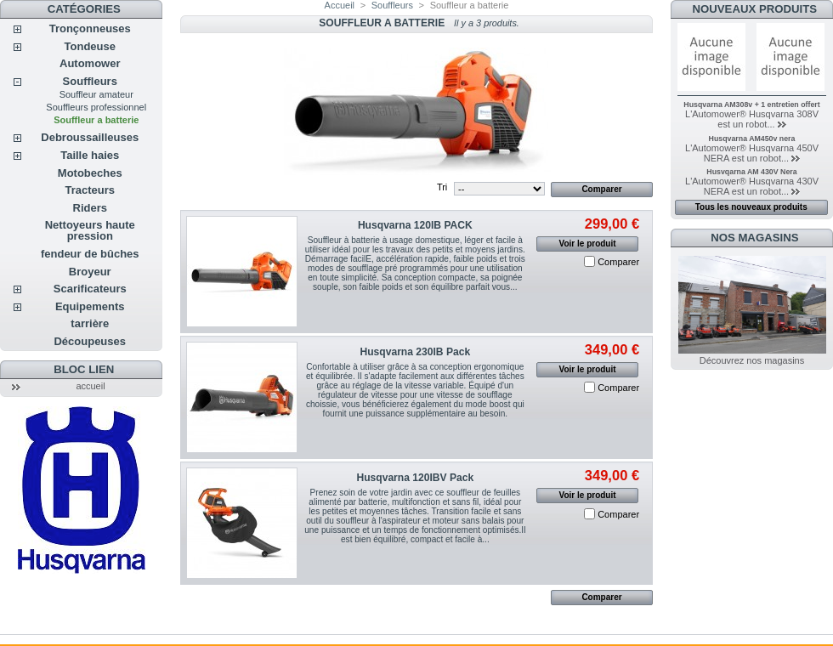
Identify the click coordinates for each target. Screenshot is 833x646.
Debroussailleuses (90, 137)
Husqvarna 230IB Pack (415, 352)
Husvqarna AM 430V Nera (751, 171)
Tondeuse (90, 46)
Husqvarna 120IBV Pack (414, 478)
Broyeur (90, 271)
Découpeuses (90, 341)
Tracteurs (90, 190)
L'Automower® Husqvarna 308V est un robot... (752, 119)
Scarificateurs (90, 288)
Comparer (618, 262)
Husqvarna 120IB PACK (415, 225)
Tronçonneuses (90, 28)
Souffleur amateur (96, 94)
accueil (90, 386)
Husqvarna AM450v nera (752, 138)
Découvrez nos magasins (752, 360)
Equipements (90, 306)
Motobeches (90, 173)
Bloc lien (84, 369)
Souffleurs (90, 81)
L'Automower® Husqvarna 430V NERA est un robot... (752, 186)
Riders (90, 207)
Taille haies (89, 155)
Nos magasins (754, 237)
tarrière (90, 323)
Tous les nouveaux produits (751, 207)
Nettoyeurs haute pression (90, 230)
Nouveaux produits (755, 9)
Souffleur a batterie (96, 120)
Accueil (339, 5)
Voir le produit (587, 243)
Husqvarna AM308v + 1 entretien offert (751, 104)
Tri (442, 187)
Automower (90, 63)
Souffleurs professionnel (96, 107)
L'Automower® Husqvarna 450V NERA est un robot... (752, 153)
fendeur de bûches (90, 253)
